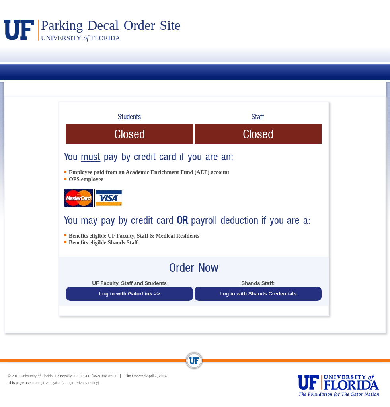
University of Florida (37, 376)
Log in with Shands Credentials (258, 294)
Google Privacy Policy (80, 383)
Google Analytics (46, 383)
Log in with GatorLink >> (129, 294)
